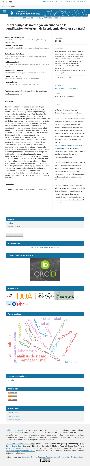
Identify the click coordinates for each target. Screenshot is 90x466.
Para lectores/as (13, 413)
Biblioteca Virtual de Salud (76, 1)
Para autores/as (13, 416)
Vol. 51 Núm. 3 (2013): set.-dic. (30, 18)
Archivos (14, 18)
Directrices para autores (40, 247)
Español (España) (14, 227)
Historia (11, 380)
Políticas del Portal (14, 430)
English (10, 223)
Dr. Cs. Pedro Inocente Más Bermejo (20, 443)
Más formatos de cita (63, 77)
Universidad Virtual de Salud (53, 1)
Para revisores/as (14, 420)
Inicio (6, 18)
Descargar (55, 247)
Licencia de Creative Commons (34, 457)
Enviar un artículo (14, 235)
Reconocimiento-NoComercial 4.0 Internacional (64, 457)
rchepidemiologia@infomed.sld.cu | (20, 451)
